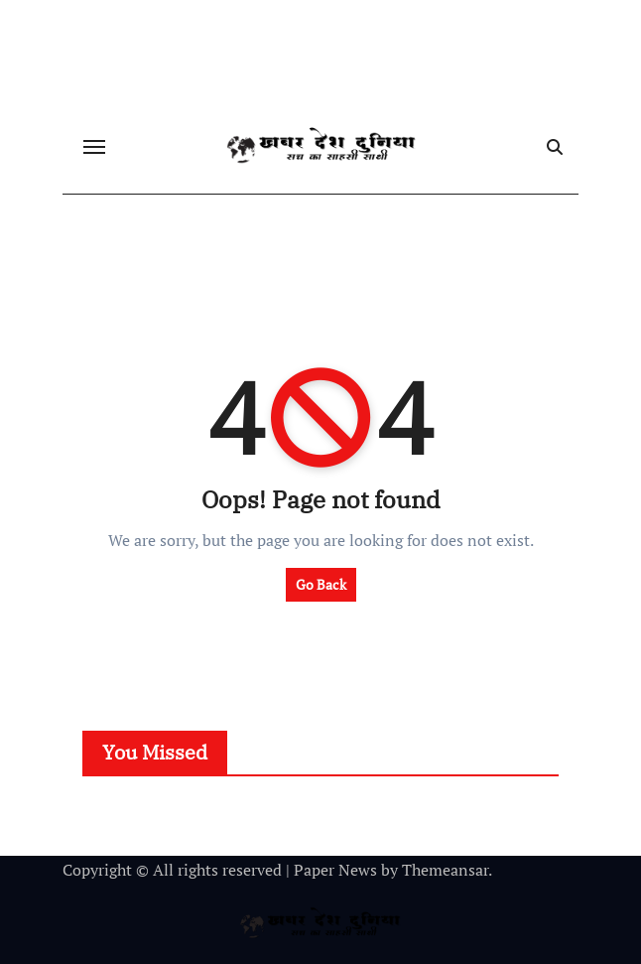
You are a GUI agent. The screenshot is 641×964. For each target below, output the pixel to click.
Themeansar (445, 870)
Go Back (321, 584)
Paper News (335, 870)
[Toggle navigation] (94, 147)
